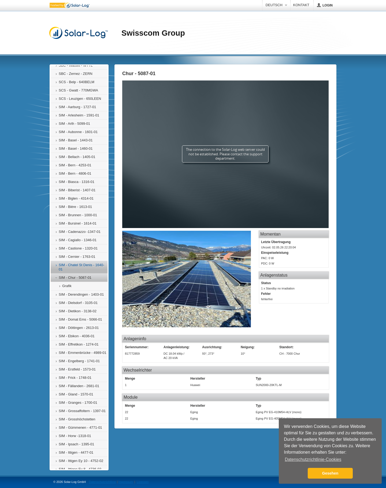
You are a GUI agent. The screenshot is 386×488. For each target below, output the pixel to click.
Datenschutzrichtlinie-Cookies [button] (313, 459)
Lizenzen (143, 481)
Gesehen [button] (330, 473)
